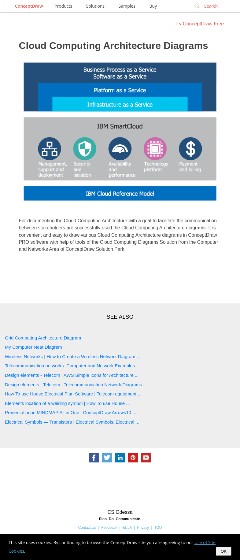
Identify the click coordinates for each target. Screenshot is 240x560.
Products (63, 6)
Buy (153, 6)
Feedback (109, 527)
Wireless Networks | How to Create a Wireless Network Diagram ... (72, 356)
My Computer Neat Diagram (33, 347)
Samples (127, 6)
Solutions (95, 6)
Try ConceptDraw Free (199, 23)
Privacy (143, 527)
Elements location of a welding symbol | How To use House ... (67, 403)
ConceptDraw (29, 6)
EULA (127, 527)
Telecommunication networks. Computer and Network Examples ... (72, 365)
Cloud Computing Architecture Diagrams (113, 45)
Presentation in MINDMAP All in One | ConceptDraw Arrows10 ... (70, 412)
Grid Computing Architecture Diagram (43, 337)
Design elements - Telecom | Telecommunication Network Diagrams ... (76, 384)
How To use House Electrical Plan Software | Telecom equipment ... (73, 393)
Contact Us (87, 527)
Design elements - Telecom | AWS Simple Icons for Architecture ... (71, 375)
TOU (158, 527)
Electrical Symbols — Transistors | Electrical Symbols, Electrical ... (72, 422)
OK (224, 551)
